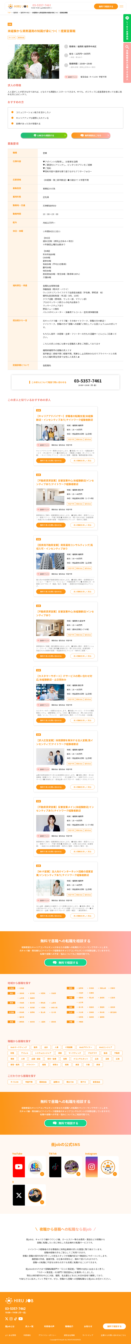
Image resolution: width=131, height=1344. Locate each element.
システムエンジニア (43, 1053)
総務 (67, 1064)
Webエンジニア (105, 1047)
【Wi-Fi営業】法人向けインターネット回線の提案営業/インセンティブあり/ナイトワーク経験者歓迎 (64, 873)
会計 (46, 1047)
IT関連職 (68, 1047)
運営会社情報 (69, 1335)
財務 (12, 1053)
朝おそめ (70, 1082)
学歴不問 (28, 1082)
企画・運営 (35, 1058)
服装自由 (43, 1082)
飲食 (98, 1064)
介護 (88, 1064)
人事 (56, 1047)
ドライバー (30, 1064)
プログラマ (92, 1053)
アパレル (24, 1053)
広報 (117, 1058)
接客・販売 (14, 1064)
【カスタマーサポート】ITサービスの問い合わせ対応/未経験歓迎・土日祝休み (64, 677)
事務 (12, 1058)
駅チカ (83, 1082)
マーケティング (75, 1053)
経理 (44, 1064)
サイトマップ (87, 1335)
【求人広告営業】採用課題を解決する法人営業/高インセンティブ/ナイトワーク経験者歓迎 (64, 742)
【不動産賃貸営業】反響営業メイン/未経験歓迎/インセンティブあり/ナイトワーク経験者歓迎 (65, 808)
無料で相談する (114, 1326)
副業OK (56, 1082)
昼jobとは (9, 1326)
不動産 (117, 1053)
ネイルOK (14, 1082)
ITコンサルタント (81, 1058)
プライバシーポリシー (47, 1335)
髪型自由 (96, 1082)
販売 (35, 1047)
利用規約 (27, 1335)
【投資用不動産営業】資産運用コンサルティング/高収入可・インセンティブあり (64, 546)
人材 (23, 1058)
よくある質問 (10, 1335)
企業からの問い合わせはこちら (113, 1335)
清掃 (60, 1053)
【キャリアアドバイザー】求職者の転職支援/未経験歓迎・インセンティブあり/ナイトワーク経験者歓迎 (64, 417)
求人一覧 (29, 1326)
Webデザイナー (85, 1047)
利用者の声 (49, 1326)
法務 (107, 1058)
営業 (65, 1058)
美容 (77, 1064)
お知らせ (88, 1326)
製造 (105, 1053)
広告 (97, 1058)
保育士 (55, 1064)
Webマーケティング (18, 1047)
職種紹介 (69, 1326)
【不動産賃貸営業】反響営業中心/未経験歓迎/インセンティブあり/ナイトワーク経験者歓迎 (65, 482)
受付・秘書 (51, 1058)
